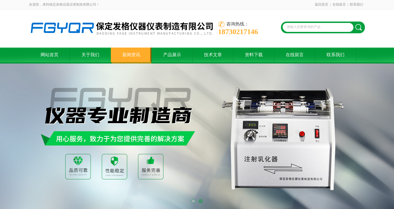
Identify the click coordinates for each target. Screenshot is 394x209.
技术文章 (213, 54)
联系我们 (356, 4)
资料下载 (254, 54)
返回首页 (321, 4)
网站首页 (49, 54)
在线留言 (339, 4)
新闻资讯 (131, 54)
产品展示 (172, 54)
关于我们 (90, 54)
